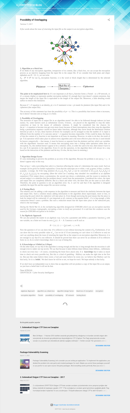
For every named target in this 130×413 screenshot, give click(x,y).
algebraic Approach (28, 291)
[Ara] (113, 5)
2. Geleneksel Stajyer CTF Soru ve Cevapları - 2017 (42, 377)
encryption (99, 291)
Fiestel (40, 295)
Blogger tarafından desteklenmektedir (65, 405)
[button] (108, 19)
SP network (70, 295)
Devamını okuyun (103, 346)
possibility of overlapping (54, 295)
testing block (81, 295)
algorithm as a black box (45, 291)
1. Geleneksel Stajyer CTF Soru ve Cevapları (39, 327)
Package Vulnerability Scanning (34, 352)
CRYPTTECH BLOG (31, 5)
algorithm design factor (65, 291)
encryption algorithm (28, 295)
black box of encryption (84, 291)
